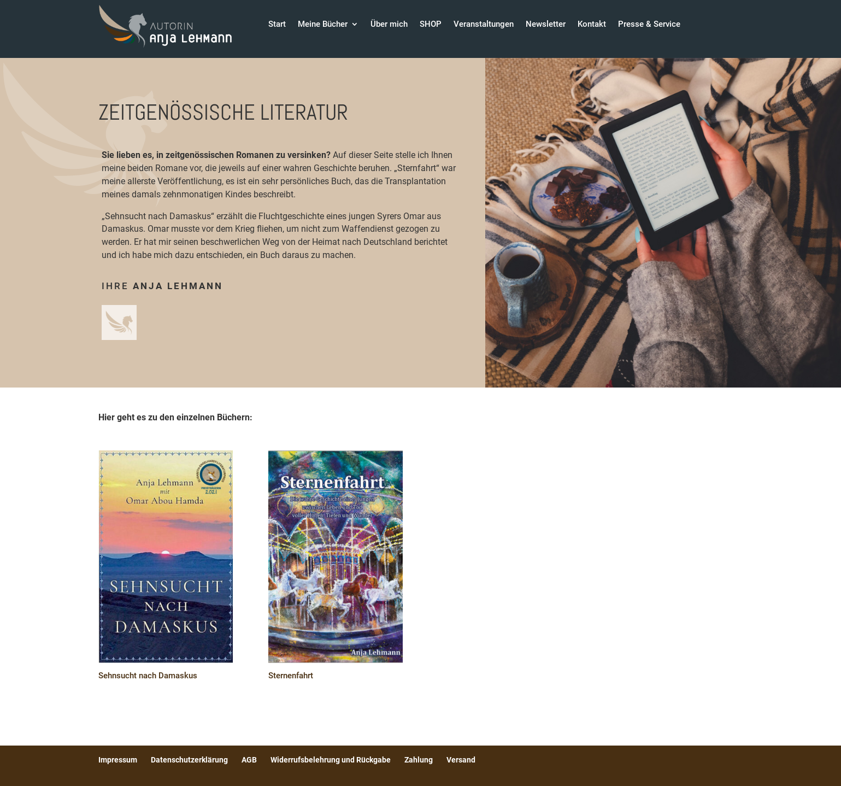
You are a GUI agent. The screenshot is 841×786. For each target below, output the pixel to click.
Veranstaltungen (484, 24)
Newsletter (546, 24)
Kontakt (592, 24)
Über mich (389, 24)
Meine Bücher (323, 24)
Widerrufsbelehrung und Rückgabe (330, 759)
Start (277, 24)
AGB (249, 759)
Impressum (117, 759)
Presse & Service (649, 24)
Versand (460, 759)
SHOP (431, 24)
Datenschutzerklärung (189, 759)
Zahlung (418, 759)
